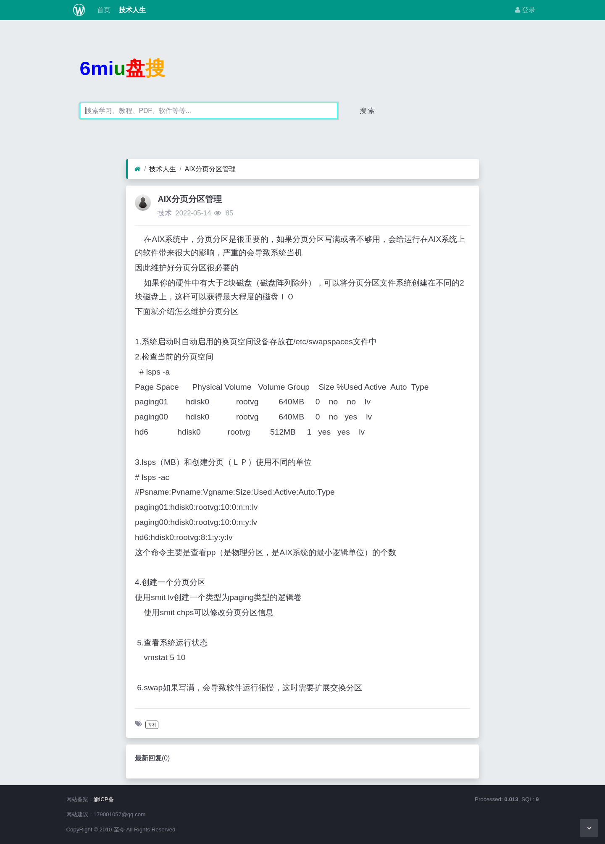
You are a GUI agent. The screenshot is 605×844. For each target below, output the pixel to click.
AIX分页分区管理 (210, 169)
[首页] (137, 169)
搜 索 (367, 110)
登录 (525, 9)
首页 (102, 9)
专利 (152, 724)
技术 (165, 213)
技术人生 (131, 9)
